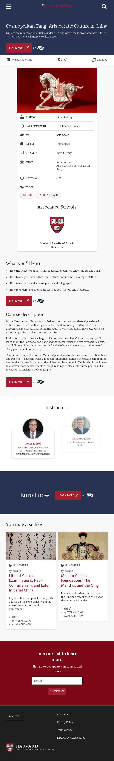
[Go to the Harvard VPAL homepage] (30, 747)
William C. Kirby (81, 427)
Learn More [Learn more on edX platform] (17, 47)
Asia (56, 194)
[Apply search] (57, 691)
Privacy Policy (65, 722)
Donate (14, 716)
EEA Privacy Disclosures (71, 737)
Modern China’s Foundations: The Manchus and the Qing (80, 580)
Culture (27, 194)
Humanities (63, 143)
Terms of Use (65, 729)
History (43, 194)
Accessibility (64, 714)
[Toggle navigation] (8, 7)
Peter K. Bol (33, 438)
